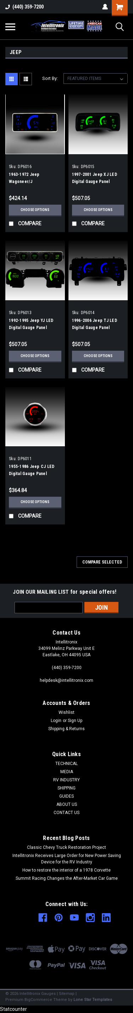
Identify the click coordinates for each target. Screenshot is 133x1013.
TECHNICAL (66, 763)
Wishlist (66, 712)
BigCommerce (38, 999)
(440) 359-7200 (24, 7)
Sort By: (50, 78)
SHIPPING (66, 788)
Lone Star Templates (92, 999)
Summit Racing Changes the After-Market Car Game (67, 878)
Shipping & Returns (66, 728)
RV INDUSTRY (66, 779)
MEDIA (66, 771)
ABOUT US (66, 804)
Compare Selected (102, 562)
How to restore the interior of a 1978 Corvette (66, 870)
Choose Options (35, 210)
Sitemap (66, 993)
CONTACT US (66, 812)
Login (56, 720)
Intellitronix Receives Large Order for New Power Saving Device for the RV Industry (66, 858)
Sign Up (75, 720)
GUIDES (66, 796)
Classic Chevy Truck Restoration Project (66, 847)
